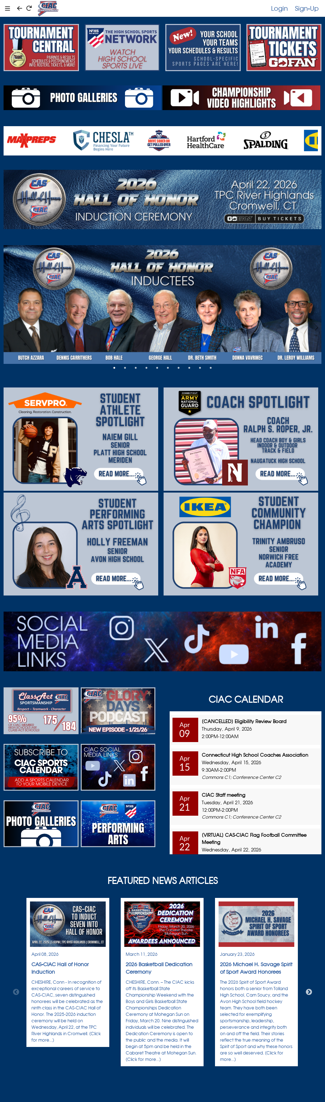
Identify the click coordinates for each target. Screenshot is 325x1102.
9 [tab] (200, 367)
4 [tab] (146, 367)
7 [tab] (178, 367)
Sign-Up (307, 8)
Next (308, 992)
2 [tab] (125, 367)
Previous (16, 992)
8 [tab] (189, 367)
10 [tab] (210, 367)
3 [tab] (135, 367)
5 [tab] (157, 367)
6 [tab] (167, 367)
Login (279, 8)
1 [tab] (114, 367)
